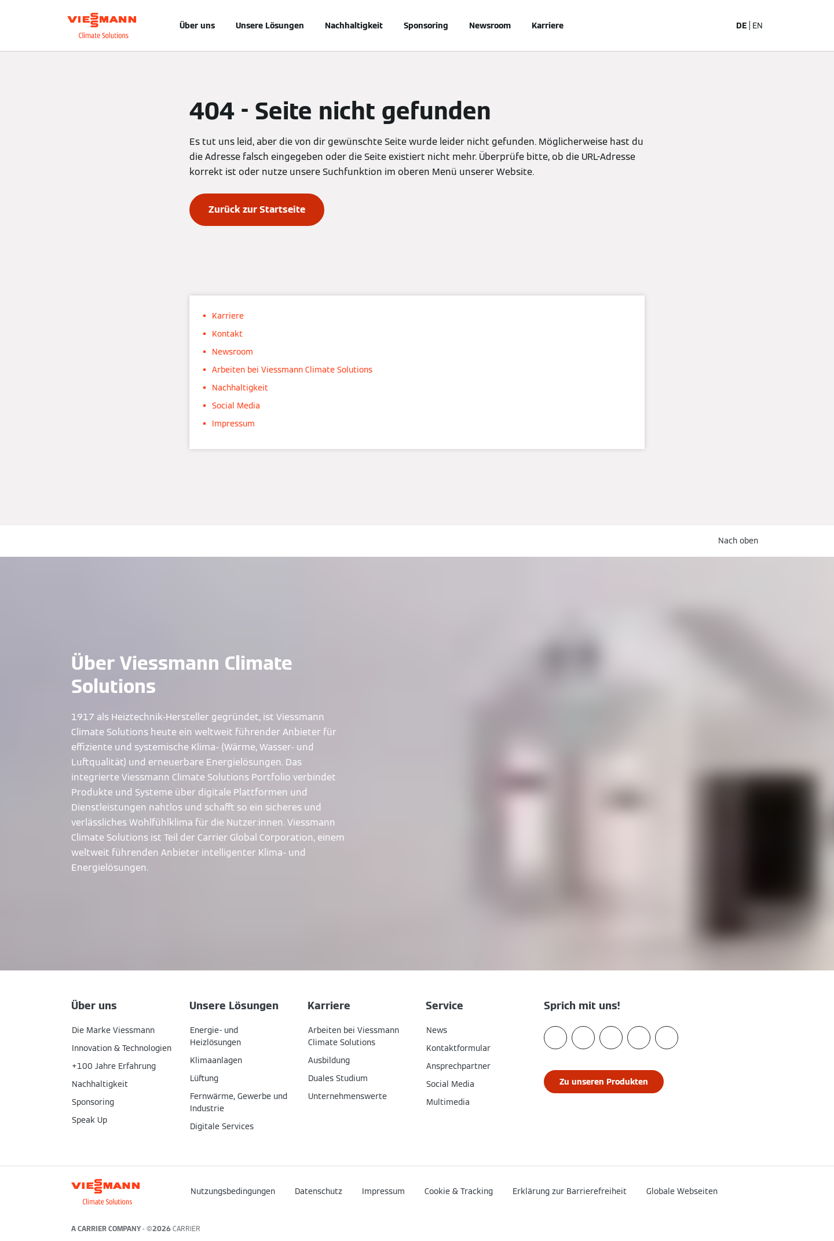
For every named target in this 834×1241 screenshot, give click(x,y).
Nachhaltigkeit (354, 25)
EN (757, 25)
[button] (697, 1188)
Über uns (197, 25)
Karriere (548, 25)
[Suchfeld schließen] (716, 25)
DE (741, 25)
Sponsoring (426, 25)
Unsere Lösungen (270, 25)
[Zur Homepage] (102, 25)
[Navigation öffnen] (33, 25)
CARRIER (186, 1228)
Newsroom (490, 25)
